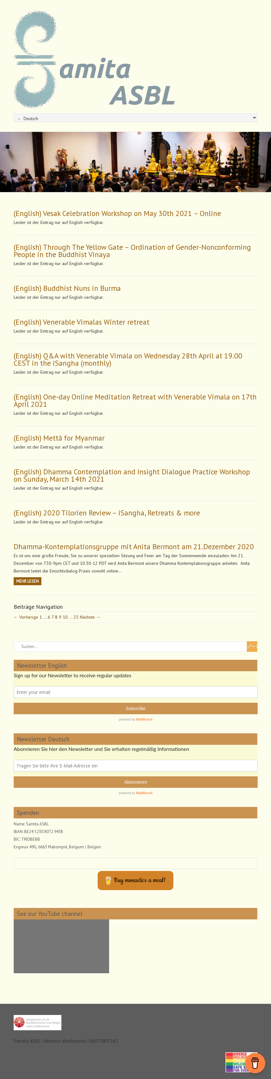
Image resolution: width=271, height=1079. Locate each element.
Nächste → (90, 617)
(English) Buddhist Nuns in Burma (67, 288)
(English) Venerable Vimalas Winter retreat (81, 322)
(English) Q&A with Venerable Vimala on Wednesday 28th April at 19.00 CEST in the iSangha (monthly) (128, 359)
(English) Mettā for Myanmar (59, 437)
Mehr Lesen (27, 581)
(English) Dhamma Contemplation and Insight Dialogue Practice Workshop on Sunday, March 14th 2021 (132, 475)
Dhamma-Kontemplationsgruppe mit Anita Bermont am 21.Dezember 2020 (134, 546)
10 (65, 617)
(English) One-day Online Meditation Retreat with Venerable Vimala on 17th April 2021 (135, 400)
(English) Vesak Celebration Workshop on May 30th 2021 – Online (117, 213)
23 (76, 617)
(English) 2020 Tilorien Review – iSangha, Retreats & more (107, 512)
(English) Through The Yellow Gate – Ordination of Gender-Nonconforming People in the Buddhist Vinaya (132, 250)
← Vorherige (26, 617)
